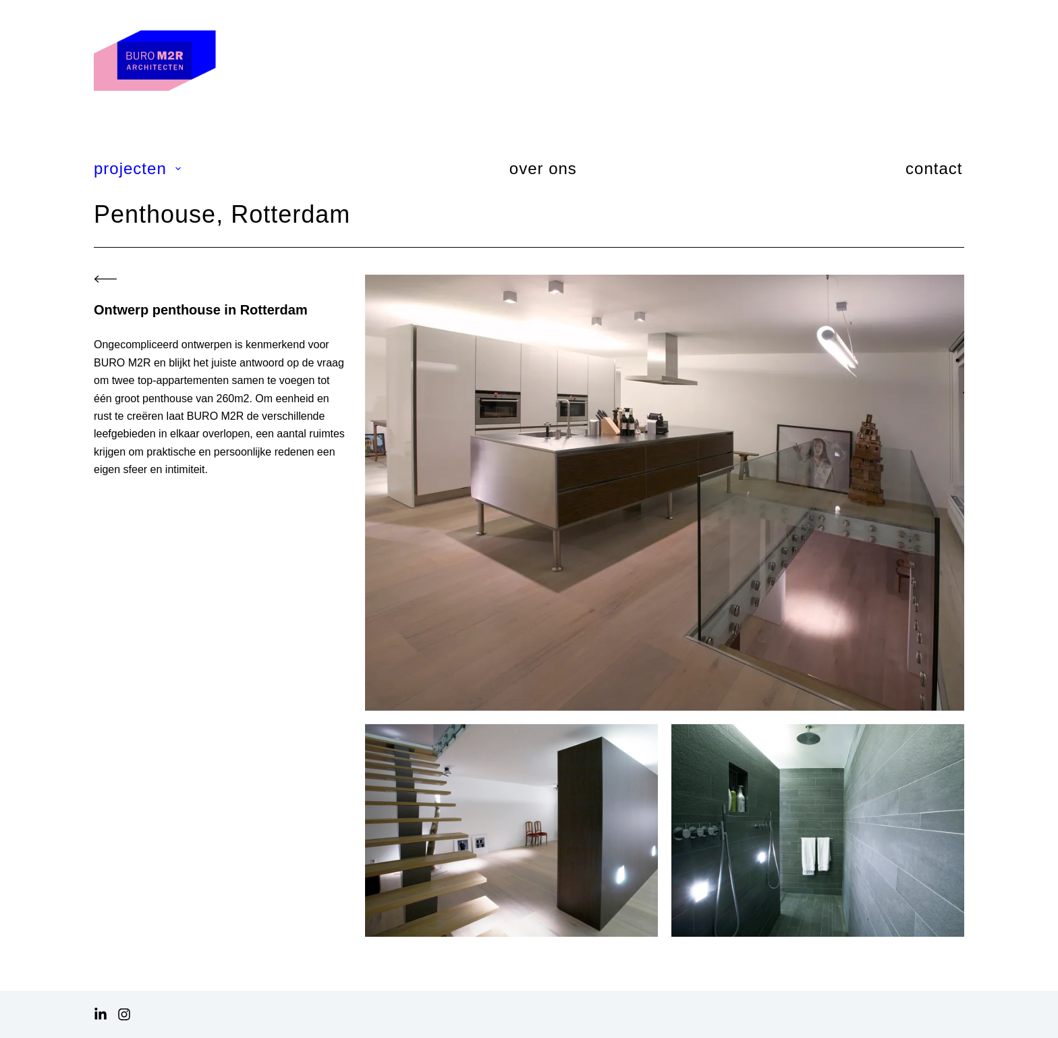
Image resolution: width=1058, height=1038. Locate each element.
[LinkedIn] (100, 1014)
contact (934, 168)
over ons (543, 168)
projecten (138, 168)
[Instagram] (124, 1014)
